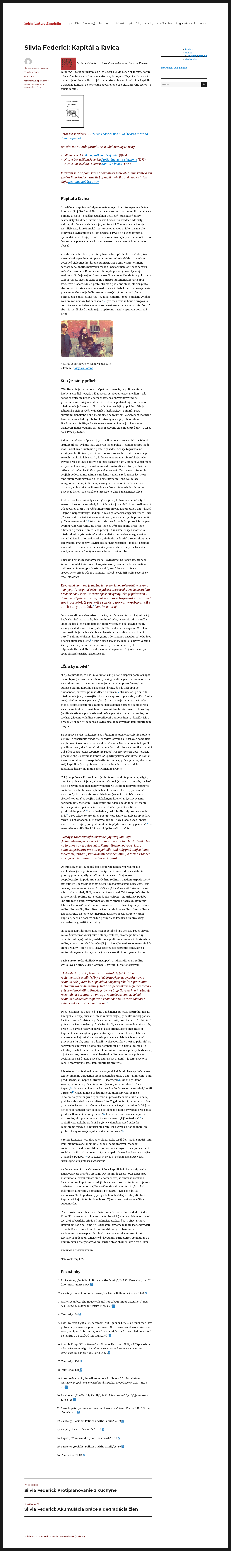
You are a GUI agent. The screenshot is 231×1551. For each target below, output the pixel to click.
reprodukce (30, 87)
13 (104, 1113)
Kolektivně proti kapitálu (36, 68)
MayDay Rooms (83, 368)
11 (71, 1088)
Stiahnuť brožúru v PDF (83, 181)
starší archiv (164, 23)
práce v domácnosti (34, 84)
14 (140, 1117)
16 (86, 1156)
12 (73, 1092)
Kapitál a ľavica (111, 164)
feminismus (30, 80)
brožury (104, 23)
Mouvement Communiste (174, 68)
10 (119, 1079)
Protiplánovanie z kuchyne (119, 159)
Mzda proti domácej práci (101, 155)
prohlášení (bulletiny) (82, 23)
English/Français (186, 23)
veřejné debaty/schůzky (127, 23)
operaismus (43, 80)
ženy (39, 87)
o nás (203, 23)
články (149, 23)
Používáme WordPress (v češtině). (68, 1536)
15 (123, 1130)
